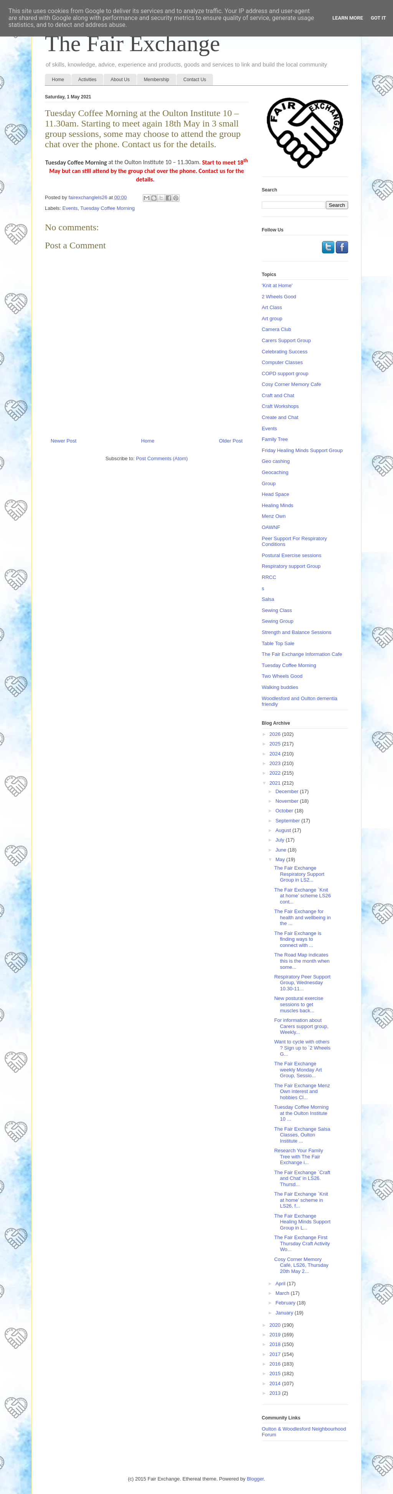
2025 (275, 744)
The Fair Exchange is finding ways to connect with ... (297, 939)
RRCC (269, 577)
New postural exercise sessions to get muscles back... (298, 1004)
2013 (275, 1393)
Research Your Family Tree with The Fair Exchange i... (298, 1156)
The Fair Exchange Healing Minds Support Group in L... (302, 1222)
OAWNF (271, 527)
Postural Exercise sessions (291, 555)
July (281, 840)
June (282, 850)
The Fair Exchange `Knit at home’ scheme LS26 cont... (302, 896)
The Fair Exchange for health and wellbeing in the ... (302, 917)
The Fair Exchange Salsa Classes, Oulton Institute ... (302, 1135)
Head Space (275, 494)
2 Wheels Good (279, 296)
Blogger (255, 1479)
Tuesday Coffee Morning (107, 208)
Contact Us (194, 79)
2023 (275, 763)
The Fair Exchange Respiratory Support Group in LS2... (299, 874)
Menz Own (274, 516)
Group (269, 483)
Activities (87, 79)
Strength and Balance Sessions (296, 632)
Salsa (268, 599)
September (288, 821)
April (281, 1283)
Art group (272, 318)
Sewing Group (277, 621)
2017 (275, 1354)
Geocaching (275, 472)
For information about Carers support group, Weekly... (301, 1026)
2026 (275, 734)
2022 (275, 773)
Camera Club (276, 329)
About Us (120, 79)
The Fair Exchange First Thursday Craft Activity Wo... (302, 1243)
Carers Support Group (286, 340)
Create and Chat (280, 417)
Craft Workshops (280, 406)
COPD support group (285, 373)
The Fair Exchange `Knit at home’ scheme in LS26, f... (301, 1200)
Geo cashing (276, 461)
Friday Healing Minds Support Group (302, 450)
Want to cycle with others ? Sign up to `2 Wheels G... (302, 1047)
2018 (275, 1344)
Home (58, 79)
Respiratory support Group (291, 566)
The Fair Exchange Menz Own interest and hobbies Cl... (302, 1091)
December (288, 791)
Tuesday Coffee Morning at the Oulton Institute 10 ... (301, 1113)
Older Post (231, 441)
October (285, 811)
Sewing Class (277, 610)
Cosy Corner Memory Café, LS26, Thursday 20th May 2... (301, 1265)
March (283, 1293)
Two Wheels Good (282, 676)
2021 (275, 783)
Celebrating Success (284, 351)
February (286, 1303)
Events (70, 208)
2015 (275, 1373)
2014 (275, 1383)
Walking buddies (280, 687)
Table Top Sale (278, 643)
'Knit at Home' (277, 285)
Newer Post (63, 441)
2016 (275, 1364)
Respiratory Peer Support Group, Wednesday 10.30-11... (302, 983)
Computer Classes (282, 362)
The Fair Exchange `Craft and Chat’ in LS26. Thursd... (302, 1178)
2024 (275, 754)
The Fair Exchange (132, 43)
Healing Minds (277, 505)
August (284, 830)
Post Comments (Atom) (162, 458)
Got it (378, 18)
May (281, 859)
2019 (275, 1335)
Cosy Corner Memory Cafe (291, 384)
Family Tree (275, 439)
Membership (156, 79)
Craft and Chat (278, 395)
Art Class (272, 307)
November (288, 801)
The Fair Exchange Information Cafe (302, 654)
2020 (275, 1325)
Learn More (347, 18)
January (285, 1313)
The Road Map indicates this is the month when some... (301, 961)
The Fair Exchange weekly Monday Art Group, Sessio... (298, 1069)
